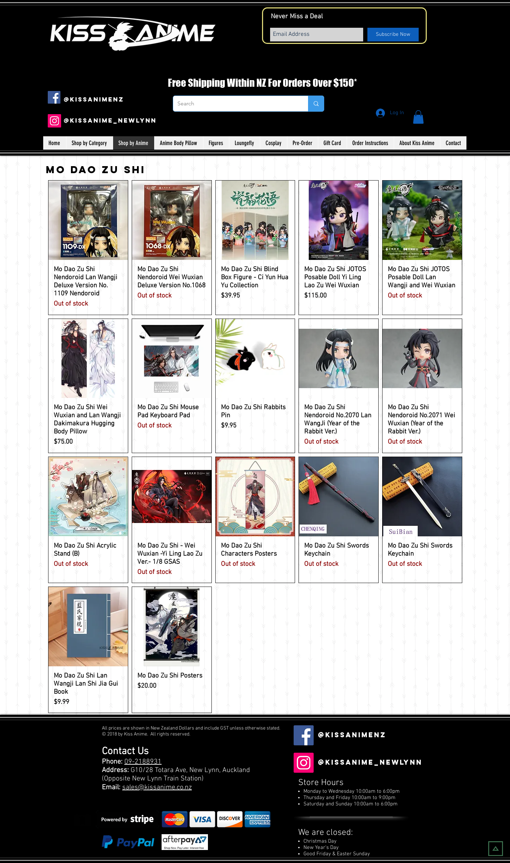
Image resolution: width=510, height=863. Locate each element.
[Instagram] (54, 121)
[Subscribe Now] (393, 34)
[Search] (235, 103)
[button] (418, 117)
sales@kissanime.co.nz (157, 787)
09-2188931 (143, 762)
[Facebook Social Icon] (54, 97)
